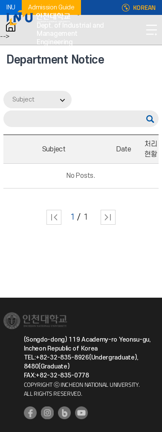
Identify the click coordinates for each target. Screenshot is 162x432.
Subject (23, 99)
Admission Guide (51, 7)
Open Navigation (151, 30)
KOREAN (144, 8)
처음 (53, 217)
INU (10, 7)
